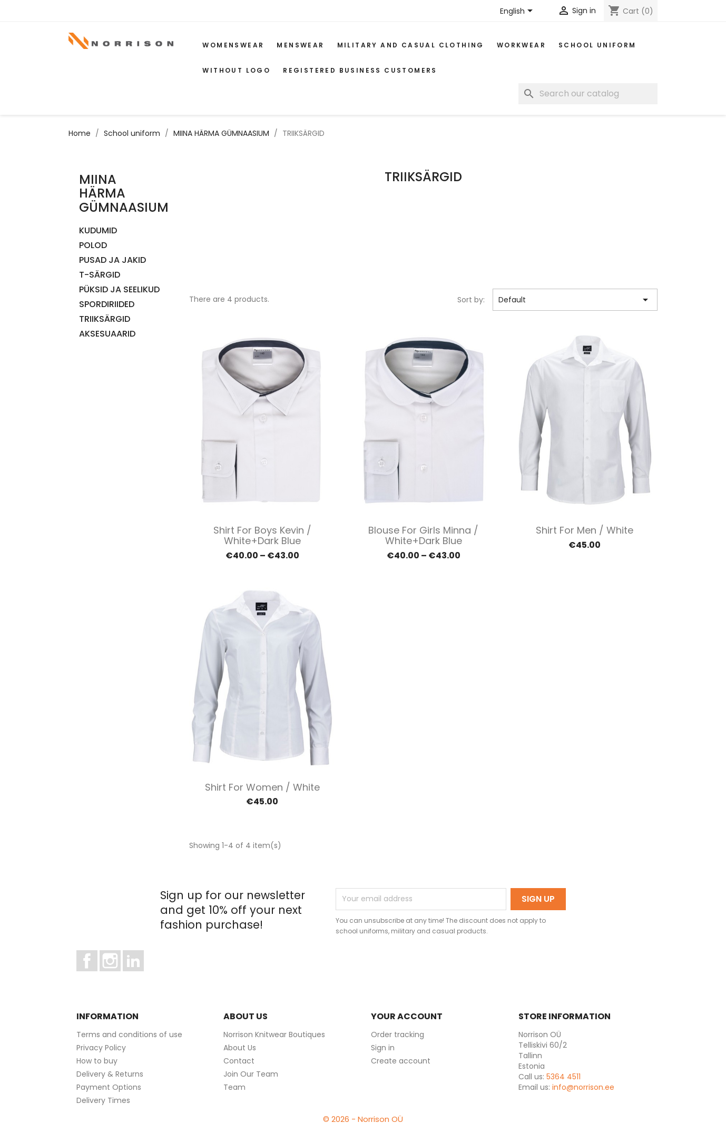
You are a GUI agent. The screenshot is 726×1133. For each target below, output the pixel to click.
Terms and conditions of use (129, 1034)
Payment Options (108, 1087)
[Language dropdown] (518, 11)
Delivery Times (103, 1100)
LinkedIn (139, 976)
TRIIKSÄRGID (104, 319)
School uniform (597, 45)
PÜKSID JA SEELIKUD (119, 289)
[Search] (588, 93)
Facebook (97, 976)
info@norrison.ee (583, 1087)
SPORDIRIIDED (106, 304)
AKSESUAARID (107, 334)
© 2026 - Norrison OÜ (363, 1119)
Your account (407, 1016)
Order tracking (397, 1034)
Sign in (383, 1047)
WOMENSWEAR (233, 45)
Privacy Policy (101, 1047)
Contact (238, 1061)
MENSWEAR (300, 45)
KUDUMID (98, 231)
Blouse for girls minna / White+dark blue (423, 535)
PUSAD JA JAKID (112, 260)
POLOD (93, 245)
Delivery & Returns (109, 1074)
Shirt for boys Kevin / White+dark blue (262, 535)
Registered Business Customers (360, 70)
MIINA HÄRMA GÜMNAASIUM (124, 193)
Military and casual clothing (410, 45)
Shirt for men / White (584, 530)
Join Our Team (250, 1074)
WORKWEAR (521, 45)
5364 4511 (563, 1076)
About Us (239, 1047)
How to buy (96, 1061)
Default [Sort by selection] (575, 299)
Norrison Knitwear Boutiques (274, 1034)
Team (234, 1087)
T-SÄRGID (99, 275)
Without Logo (236, 70)
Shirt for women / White (262, 787)
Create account (400, 1061)
